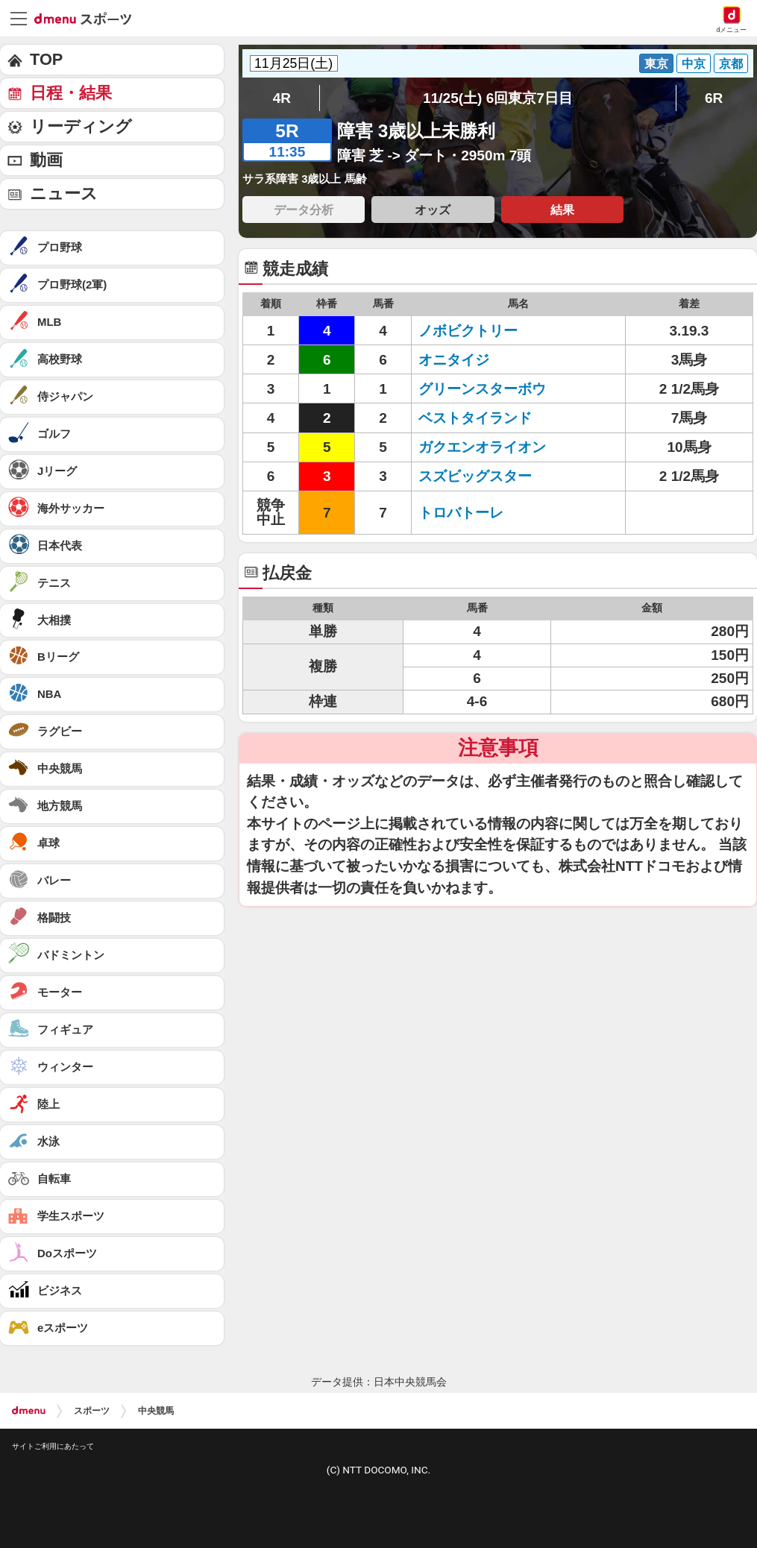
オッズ (432, 209)
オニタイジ (453, 360)
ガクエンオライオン (482, 447)
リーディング (81, 126)
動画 (46, 160)
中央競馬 (156, 1411)
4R (282, 98)
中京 (694, 63)
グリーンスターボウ (482, 389)
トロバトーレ (460, 512)
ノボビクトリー (468, 331)
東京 (656, 63)
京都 (731, 63)
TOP (46, 59)
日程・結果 (71, 93)
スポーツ (92, 1411)
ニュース (64, 193)
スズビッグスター (475, 476)
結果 (562, 209)
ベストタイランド (475, 418)
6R (714, 98)
